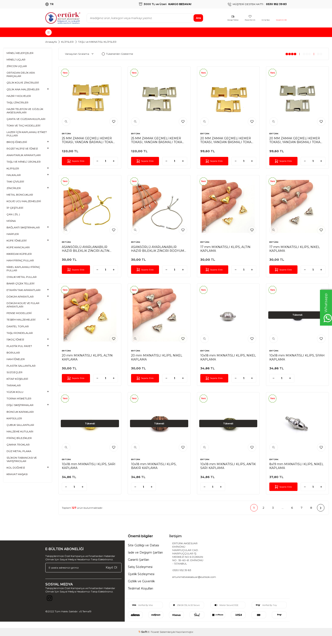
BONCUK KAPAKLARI (20, 411)
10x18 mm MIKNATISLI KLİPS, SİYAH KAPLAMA (297, 357)
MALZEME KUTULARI (20, 431)
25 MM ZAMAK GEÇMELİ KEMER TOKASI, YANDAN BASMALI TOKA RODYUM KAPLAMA (156, 140)
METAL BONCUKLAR (20, 194)
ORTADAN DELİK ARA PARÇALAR (21, 74)
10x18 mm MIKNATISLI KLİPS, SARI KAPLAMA (88, 466)
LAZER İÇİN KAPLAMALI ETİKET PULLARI (27, 133)
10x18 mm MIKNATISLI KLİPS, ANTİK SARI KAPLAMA (228, 466)
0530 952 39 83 (181, 570)
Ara (198, 18)
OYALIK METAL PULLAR (22, 276)
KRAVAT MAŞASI (17, 474)
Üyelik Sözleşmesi (141, 574)
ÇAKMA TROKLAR (18, 444)
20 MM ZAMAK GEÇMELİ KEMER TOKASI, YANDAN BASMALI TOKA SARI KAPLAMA (225, 140)
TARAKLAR (14, 385)
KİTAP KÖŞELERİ (17, 378)
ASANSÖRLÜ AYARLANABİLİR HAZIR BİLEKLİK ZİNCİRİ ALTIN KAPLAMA (85, 249)
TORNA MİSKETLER (19, 398)
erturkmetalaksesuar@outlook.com (194, 576)
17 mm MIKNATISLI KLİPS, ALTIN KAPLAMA (225, 249)
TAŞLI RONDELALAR (20, 332)
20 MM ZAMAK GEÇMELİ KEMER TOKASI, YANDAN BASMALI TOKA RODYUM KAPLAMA (294, 140)
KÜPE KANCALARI (18, 247)
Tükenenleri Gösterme (117, 53)
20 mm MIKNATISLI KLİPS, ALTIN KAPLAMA (87, 357)
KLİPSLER (67, 41)
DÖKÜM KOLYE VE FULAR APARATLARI (23, 305)
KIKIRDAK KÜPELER (19, 253)
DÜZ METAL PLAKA (19, 451)
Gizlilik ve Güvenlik (141, 581)
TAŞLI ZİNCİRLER (17, 102)
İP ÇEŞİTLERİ (15, 207)
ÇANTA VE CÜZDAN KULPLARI (26, 119)
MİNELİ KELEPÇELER (20, 53)
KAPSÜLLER (14, 418)
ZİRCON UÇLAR (17, 66)
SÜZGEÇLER (14, 372)
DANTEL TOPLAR (18, 326)
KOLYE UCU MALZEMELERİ (24, 201)
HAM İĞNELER (16, 359)
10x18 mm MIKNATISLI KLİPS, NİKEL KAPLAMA (228, 357)
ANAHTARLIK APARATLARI (24, 155)
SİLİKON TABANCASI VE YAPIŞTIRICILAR (22, 459)
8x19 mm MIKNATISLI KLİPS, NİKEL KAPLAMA (296, 466)
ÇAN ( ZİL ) (13, 214)
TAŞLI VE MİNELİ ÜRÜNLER (24, 161)
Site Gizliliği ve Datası (143, 545)
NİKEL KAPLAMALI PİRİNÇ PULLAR (23, 268)
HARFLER (13, 234)
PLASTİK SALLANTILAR (21, 365)
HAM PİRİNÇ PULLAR (20, 260)
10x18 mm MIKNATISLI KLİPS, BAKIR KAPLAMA (153, 466)
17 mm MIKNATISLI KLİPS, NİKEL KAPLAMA (294, 249)
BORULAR (13, 352)
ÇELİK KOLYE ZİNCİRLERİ (23, 82)
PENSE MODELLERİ (19, 313)
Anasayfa (51, 41)
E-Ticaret (153, 631)
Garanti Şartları (138, 560)
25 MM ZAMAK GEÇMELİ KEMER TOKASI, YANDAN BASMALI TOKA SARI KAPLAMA (87, 140)
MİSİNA (11, 220)
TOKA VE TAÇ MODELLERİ (23, 125)
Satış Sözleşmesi (140, 567)
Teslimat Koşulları (140, 588)
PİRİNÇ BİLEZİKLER (19, 438)
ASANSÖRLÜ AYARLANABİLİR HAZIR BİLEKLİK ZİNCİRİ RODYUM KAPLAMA (157, 249)
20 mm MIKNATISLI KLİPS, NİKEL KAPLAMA (156, 357)
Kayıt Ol (111, 567)
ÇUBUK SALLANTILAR (20, 424)
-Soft (143, 631)
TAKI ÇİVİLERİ (15, 181)
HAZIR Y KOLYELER (19, 95)
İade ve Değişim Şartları (145, 552)
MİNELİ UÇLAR (16, 59)
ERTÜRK (66, 133)
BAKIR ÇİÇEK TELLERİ (21, 283)
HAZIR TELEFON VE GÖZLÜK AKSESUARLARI (25, 110)
